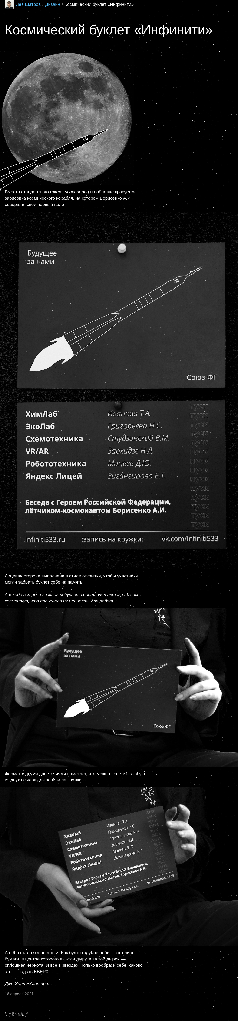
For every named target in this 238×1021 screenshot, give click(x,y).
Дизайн (52, 4)
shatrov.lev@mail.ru (49, 1014)
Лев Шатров (23, 4)
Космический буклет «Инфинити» (99, 4)
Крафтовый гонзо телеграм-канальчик (104, 1014)
